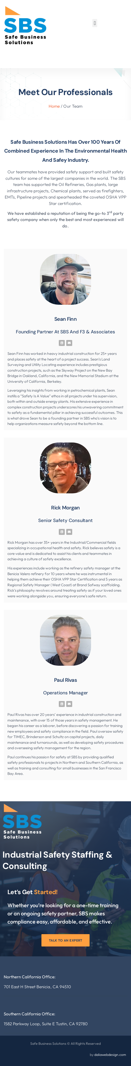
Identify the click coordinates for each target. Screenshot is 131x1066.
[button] (94, 23)
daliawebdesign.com (110, 1054)
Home (54, 106)
